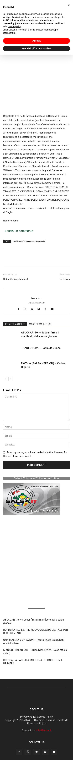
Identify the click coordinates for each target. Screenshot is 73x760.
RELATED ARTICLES (15, 324)
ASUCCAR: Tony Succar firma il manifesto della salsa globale (33, 621)
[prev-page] (5, 379)
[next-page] (10, 379)
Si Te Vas (65, 279)
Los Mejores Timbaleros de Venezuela (29, 241)
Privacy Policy (28, 716)
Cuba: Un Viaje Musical (15, 279)
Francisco (36, 298)
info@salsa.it (43, 730)
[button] (7, 530)
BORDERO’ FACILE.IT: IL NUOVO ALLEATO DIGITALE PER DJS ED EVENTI (35, 631)
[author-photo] (36, 292)
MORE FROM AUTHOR (40, 324)
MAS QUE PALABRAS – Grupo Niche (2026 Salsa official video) (35, 651)
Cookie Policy (45, 716)
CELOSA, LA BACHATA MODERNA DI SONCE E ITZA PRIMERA (32, 662)
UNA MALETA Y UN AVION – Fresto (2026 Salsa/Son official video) (33, 641)
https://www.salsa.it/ (36, 303)
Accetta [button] (36, 36)
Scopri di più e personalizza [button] (36, 44)
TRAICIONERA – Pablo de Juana (41, 348)
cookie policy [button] (14, 22)
